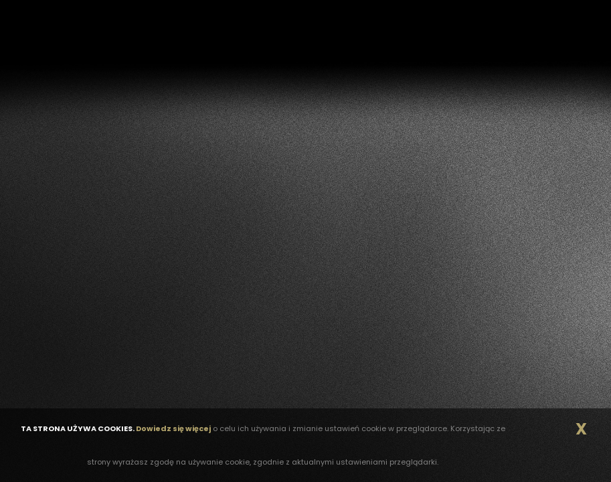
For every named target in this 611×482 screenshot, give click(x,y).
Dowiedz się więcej (173, 428)
